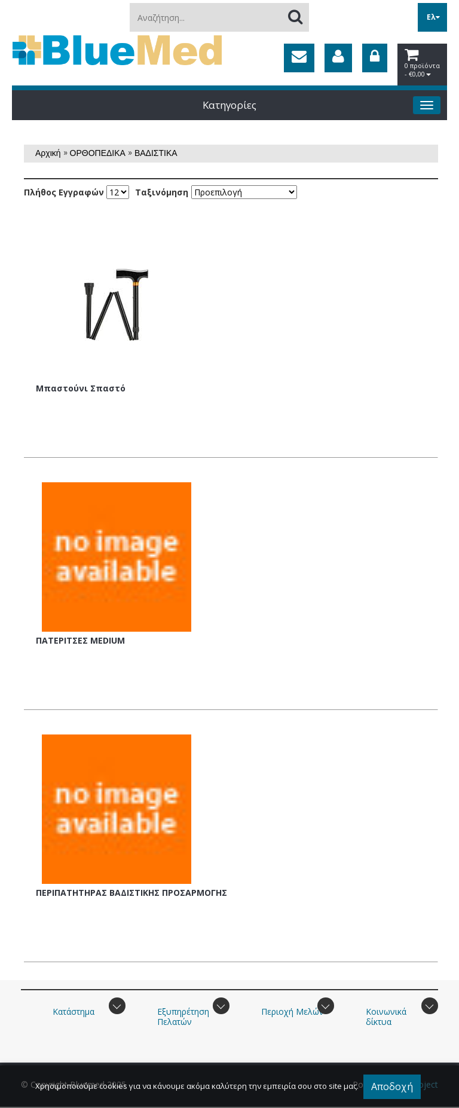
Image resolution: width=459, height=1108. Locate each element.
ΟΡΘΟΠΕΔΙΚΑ (98, 153)
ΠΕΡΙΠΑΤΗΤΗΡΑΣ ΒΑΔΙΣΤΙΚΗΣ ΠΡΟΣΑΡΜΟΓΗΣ (131, 892)
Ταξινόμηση (161, 192)
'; (117, 192)
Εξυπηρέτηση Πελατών (183, 1016)
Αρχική (48, 153)
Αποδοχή (392, 1086)
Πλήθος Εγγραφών (64, 192)
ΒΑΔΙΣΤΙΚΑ (156, 153)
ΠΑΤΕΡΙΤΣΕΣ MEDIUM (80, 640)
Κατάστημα (73, 1011)
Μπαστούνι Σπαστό (81, 388)
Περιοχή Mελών (292, 1011)
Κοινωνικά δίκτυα (386, 1016)
